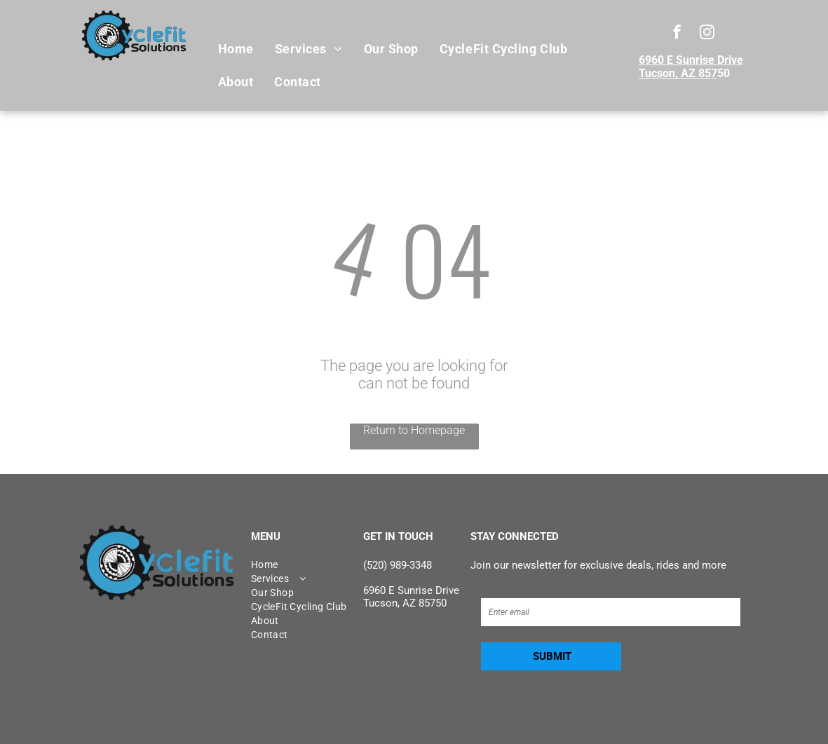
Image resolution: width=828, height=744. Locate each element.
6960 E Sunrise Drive (691, 60)
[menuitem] (236, 49)
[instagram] (707, 33)
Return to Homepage (414, 430)
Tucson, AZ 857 (678, 73)
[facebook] (677, 33)
